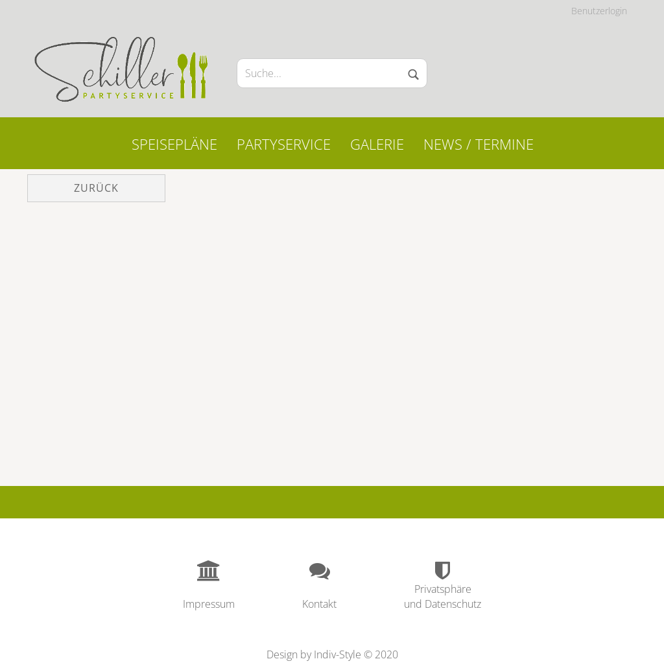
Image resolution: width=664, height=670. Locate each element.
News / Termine (478, 144)
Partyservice (284, 144)
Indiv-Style (337, 654)
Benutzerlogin (599, 11)
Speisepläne (174, 144)
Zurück (96, 188)
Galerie (377, 144)
